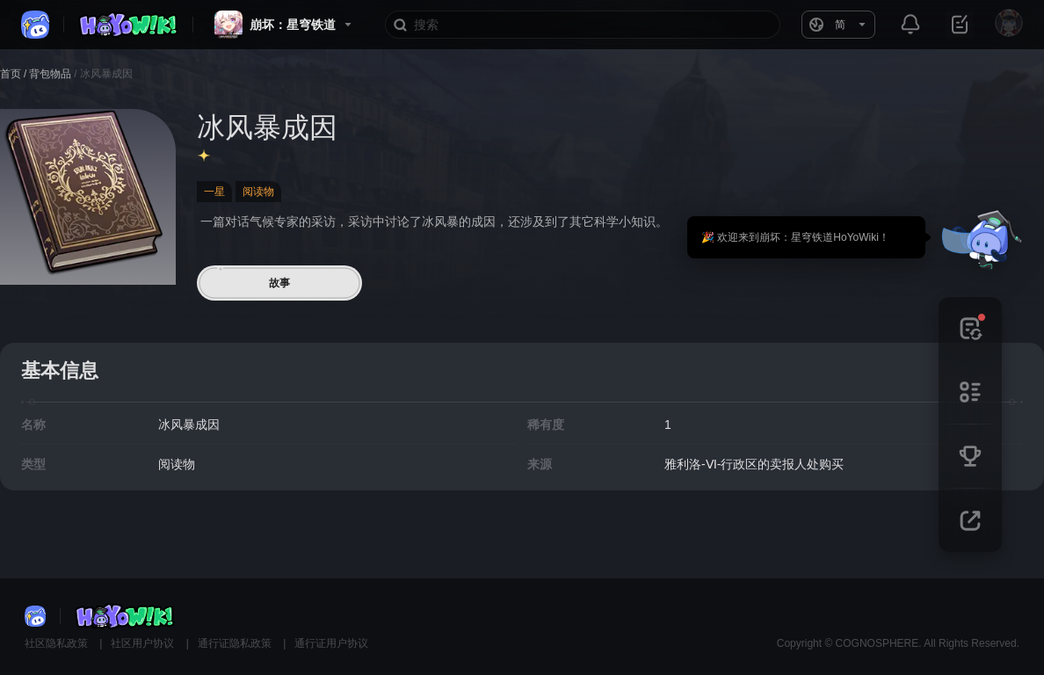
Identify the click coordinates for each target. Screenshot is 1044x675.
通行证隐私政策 (236, 643)
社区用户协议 (144, 643)
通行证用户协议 (331, 643)
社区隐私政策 (58, 643)
